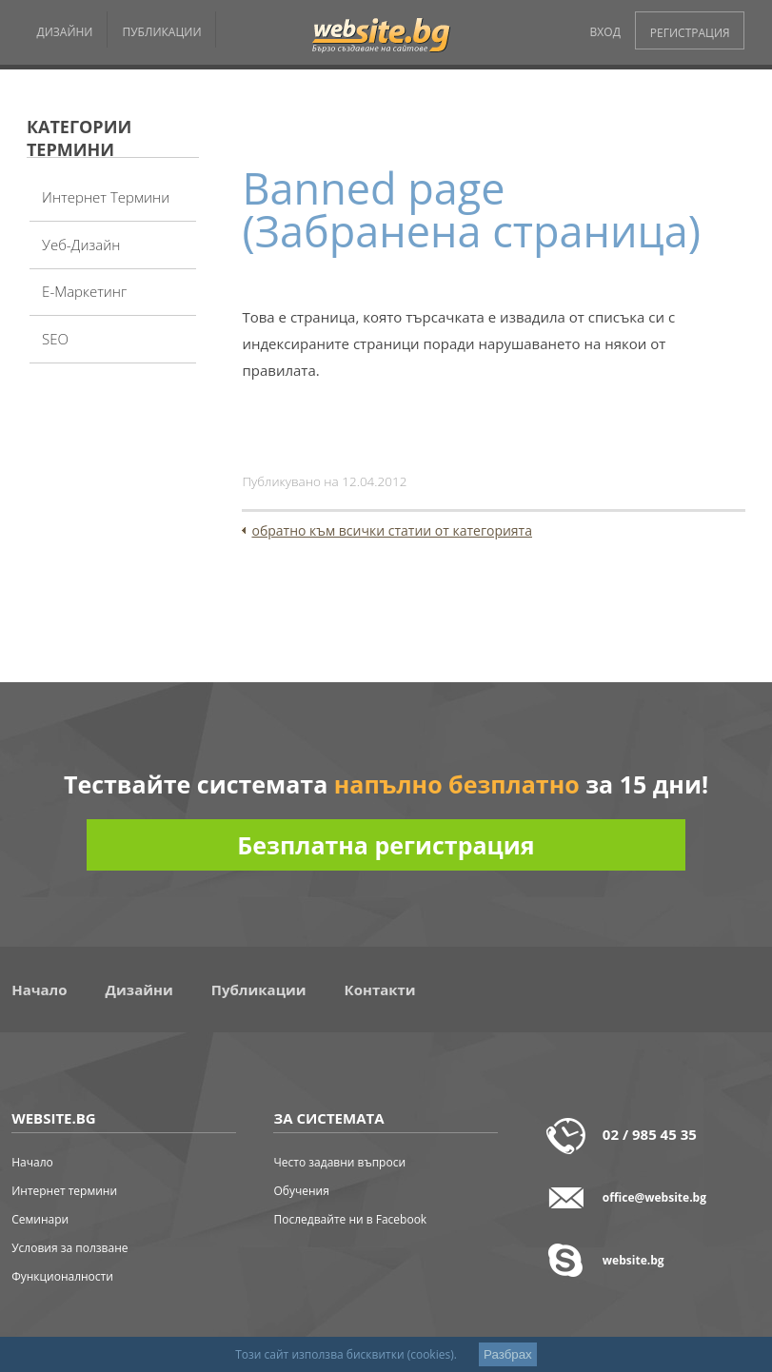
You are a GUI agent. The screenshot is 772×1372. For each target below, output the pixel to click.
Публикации (259, 989)
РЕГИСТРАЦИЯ (690, 33)
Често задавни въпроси (339, 1162)
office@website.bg (654, 1197)
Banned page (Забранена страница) (471, 209)
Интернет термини (105, 196)
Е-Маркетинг (84, 291)
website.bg (633, 1260)
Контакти (380, 989)
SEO (55, 338)
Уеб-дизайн (81, 244)
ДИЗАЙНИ (64, 32)
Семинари (40, 1219)
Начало (39, 989)
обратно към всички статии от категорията (391, 530)
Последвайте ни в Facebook (349, 1219)
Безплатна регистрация (385, 845)
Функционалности (62, 1276)
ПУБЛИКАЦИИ (161, 32)
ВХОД (605, 32)
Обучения (300, 1191)
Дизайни (139, 989)
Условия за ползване (69, 1248)
